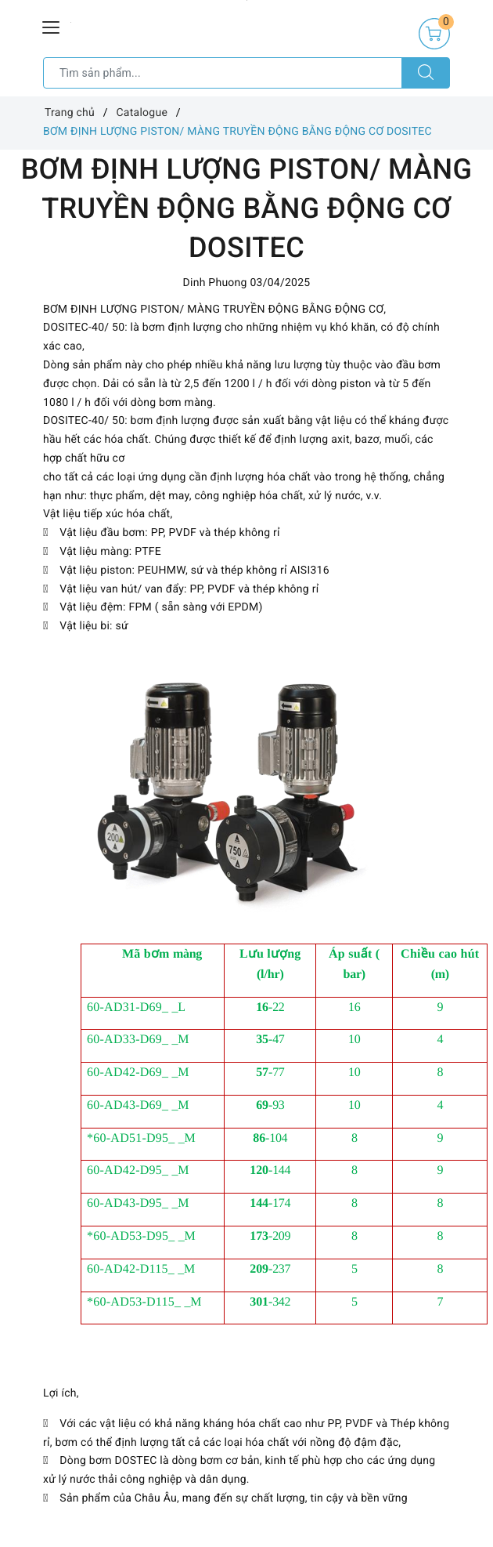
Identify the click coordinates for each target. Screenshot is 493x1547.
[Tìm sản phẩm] (222, 73)
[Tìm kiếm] (425, 73)
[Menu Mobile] (51, 25)
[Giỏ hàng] (434, 33)
